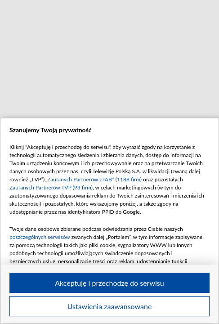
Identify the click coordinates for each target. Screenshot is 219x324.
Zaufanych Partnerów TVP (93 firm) (51, 187)
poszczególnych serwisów (39, 237)
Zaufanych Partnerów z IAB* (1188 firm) (94, 179)
